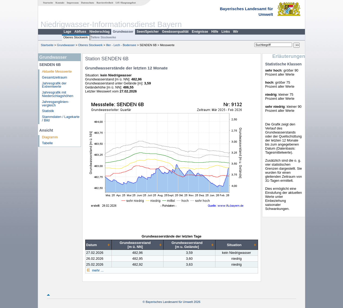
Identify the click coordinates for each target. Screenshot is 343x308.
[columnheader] (98, 245)
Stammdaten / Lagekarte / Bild (61, 118)
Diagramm (50, 137)
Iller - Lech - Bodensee (121, 45)
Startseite (48, 2)
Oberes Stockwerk (75, 37)
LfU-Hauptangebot (125, 2)
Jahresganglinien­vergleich (55, 103)
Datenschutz (87, 2)
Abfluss (80, 32)
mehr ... (97, 270)
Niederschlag (100, 32)
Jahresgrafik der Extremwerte (54, 85)
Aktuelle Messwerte (57, 71)
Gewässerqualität (175, 32)
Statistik (48, 111)
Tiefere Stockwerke (103, 37)
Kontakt (59, 2)
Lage (67, 32)
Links (226, 32)
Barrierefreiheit (104, 2)
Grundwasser (123, 32)
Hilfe (214, 32)
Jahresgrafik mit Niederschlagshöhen (57, 94)
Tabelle (47, 143)
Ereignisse (200, 32)
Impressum (73, 2)
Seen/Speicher (148, 32)
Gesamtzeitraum (54, 77)
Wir (235, 32)
